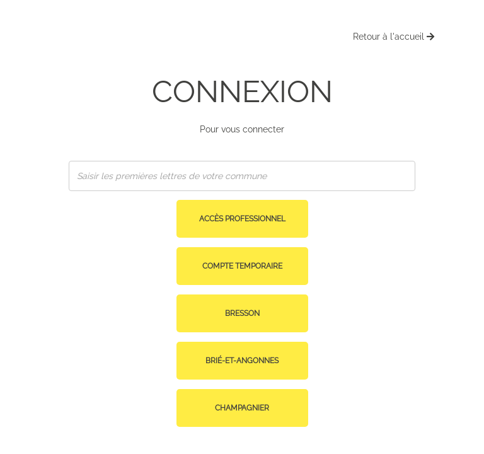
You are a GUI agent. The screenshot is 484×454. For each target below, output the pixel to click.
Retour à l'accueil (393, 37)
